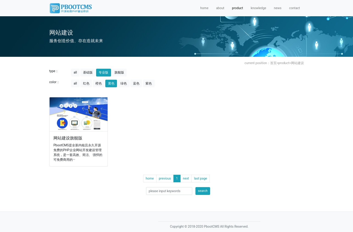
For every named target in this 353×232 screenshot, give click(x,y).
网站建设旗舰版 (67, 138)
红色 (86, 83)
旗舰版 (119, 72)
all (75, 72)
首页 (273, 63)
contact (294, 8)
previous (165, 178)
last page (200, 178)
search (203, 191)
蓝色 (136, 83)
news (277, 8)
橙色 (98, 83)
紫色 (148, 83)
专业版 (103, 72)
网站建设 (297, 63)
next (186, 178)
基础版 (88, 72)
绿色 (123, 83)
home (204, 8)
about (220, 8)
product (237, 8)
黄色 (111, 83)
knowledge (258, 8)
